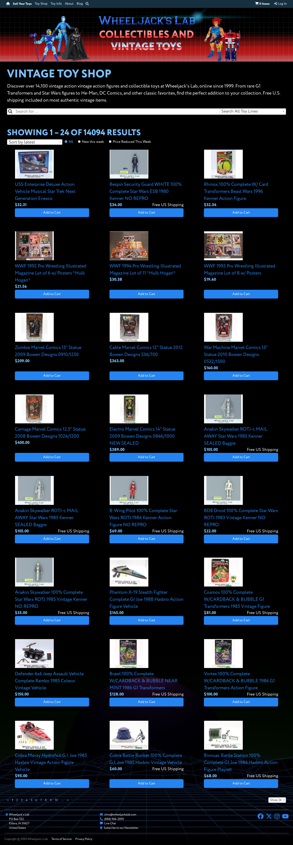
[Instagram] (277, 817)
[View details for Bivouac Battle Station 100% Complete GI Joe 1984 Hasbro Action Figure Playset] (241, 750)
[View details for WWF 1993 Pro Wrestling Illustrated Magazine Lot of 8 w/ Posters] (241, 257)
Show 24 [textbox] (276, 800)
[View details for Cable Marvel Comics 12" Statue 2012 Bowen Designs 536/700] (146, 338)
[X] (269, 817)
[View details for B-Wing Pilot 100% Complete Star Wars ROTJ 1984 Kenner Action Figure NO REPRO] (146, 505)
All (71, 142)
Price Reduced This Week (132, 142)
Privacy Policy (83, 839)
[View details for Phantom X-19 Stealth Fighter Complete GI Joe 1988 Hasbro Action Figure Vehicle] (146, 586)
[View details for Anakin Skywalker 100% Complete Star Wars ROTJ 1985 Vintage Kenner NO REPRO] (52, 586)
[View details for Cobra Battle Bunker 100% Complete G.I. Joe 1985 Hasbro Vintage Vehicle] (146, 746)
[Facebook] (260, 817)
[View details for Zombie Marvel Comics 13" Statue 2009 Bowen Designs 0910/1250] (52, 338)
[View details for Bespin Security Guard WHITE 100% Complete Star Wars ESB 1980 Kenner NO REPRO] (146, 178)
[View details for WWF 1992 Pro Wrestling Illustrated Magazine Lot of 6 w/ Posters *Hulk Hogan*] (52, 260)
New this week (93, 142)
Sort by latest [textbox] (22, 142)
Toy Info (56, 3)
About (69, 3)
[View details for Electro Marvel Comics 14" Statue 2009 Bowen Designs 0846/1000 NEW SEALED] (146, 423)
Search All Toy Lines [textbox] (239, 111)
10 (56, 800)
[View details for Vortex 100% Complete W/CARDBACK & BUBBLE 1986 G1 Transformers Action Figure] (241, 668)
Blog (80, 3)
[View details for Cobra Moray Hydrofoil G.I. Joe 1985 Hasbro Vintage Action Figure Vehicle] (52, 750)
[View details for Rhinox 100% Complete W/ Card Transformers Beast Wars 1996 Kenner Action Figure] (241, 178)
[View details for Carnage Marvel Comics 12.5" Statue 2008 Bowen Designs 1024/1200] (52, 420)
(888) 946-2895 (114, 819)
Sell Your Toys (22, 3)
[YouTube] (285, 817)
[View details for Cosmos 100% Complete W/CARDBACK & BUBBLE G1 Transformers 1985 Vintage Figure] (241, 586)
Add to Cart (52, 212)
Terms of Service (61, 839)
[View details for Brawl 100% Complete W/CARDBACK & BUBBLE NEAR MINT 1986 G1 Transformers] (146, 668)
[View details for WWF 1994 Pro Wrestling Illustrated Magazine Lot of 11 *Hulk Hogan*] (146, 257)
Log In (280, 3)
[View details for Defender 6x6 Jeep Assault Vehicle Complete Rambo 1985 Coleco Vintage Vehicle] (52, 668)
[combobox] (253, 111)
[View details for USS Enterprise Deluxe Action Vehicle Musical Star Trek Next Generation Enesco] (52, 178)
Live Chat (110, 823)
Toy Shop (41, 3)
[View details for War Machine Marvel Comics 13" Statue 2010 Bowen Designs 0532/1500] (241, 342)
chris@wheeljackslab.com (120, 814)
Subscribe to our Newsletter (121, 827)
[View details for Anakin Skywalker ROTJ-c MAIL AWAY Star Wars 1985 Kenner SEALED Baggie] (241, 423)
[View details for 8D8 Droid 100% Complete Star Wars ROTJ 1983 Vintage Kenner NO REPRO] (241, 505)
